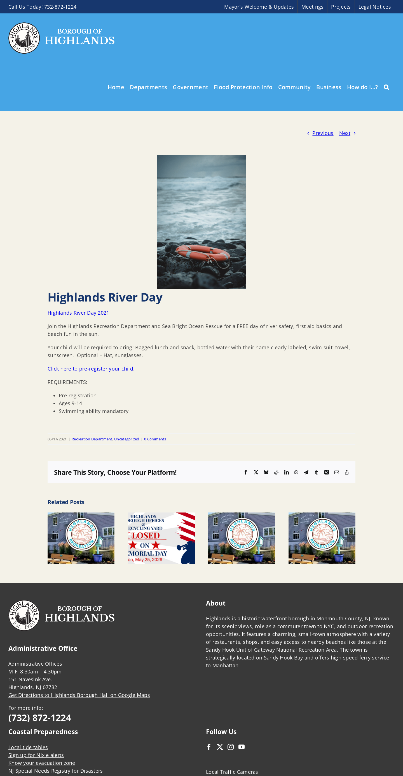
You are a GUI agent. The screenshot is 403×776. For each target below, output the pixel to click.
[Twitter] (220, 747)
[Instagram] (231, 747)
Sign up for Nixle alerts (36, 755)
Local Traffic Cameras (232, 771)
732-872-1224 (60, 6)
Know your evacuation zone (41, 763)
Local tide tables (28, 747)
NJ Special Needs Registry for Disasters (55, 770)
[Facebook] (209, 747)
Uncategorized (126, 439)
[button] (386, 86)
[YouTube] (241, 747)
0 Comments (155, 439)
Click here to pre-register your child (90, 368)
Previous (322, 133)
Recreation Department (92, 439)
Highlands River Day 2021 (78, 312)
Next (344, 133)
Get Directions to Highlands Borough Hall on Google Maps (79, 695)
